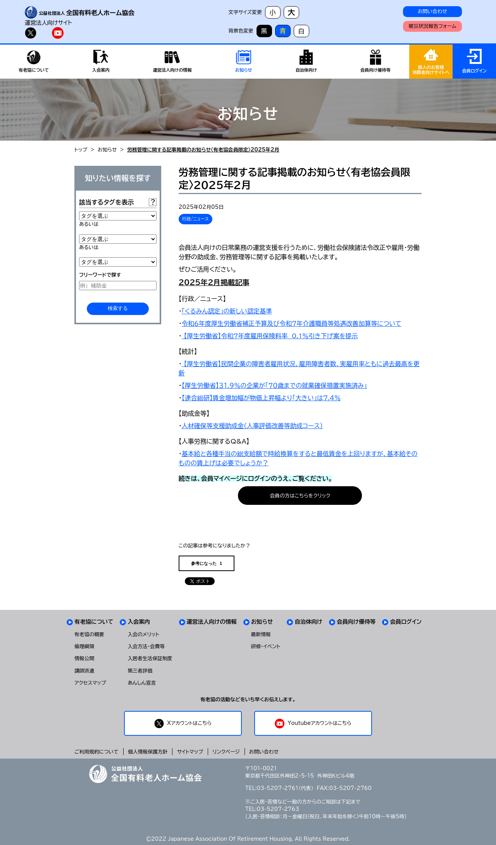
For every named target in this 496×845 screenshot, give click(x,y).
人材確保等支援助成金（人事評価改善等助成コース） (252, 426)
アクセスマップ (90, 682)
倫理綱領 (84, 646)
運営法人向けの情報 (212, 622)
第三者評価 (139, 670)
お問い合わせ (432, 11)
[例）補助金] (118, 285)
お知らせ (107, 149)
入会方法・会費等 (146, 646)
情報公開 (84, 658)
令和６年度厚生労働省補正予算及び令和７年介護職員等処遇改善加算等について (291, 323)
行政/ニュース (195, 219)
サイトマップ (190, 751)
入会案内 (138, 622)
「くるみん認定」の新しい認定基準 (227, 311)
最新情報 (261, 634)
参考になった (206, 563)
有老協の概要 (89, 634)
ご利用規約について (96, 751)
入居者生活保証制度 (149, 658)
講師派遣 (84, 670)
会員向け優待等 (356, 622)
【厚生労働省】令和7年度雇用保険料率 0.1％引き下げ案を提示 (270, 336)
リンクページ (225, 751)
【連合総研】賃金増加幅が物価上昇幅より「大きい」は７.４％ (261, 398)
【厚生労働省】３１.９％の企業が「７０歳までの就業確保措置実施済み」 (274, 385)
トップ (80, 149)
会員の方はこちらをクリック (300, 495)
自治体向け (308, 622)
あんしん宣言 (141, 682)
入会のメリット (143, 634)
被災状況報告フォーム (432, 26)
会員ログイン (406, 622)
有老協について (93, 622)
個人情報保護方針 (147, 751)
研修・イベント (266, 646)
